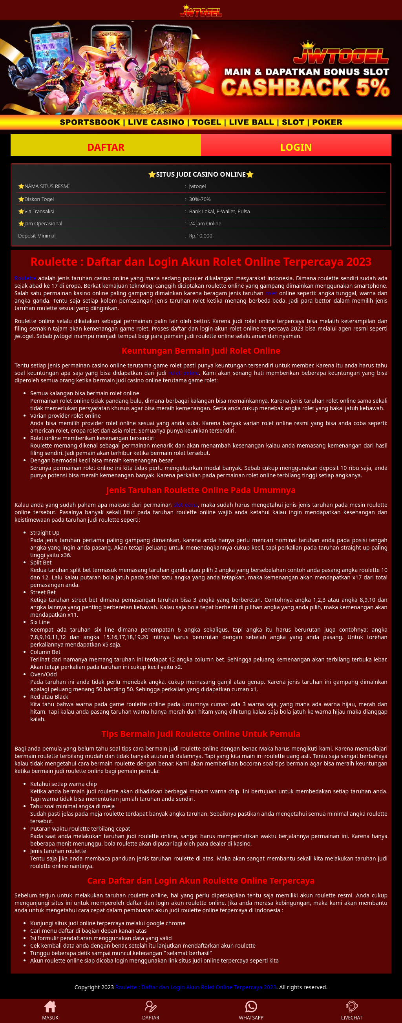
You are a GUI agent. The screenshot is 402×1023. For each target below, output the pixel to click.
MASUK (50, 1011)
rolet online (184, 372)
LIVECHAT (351, 1011)
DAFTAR (105, 146)
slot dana (186, 504)
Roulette (25, 278)
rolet (271, 293)
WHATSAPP (251, 1011)
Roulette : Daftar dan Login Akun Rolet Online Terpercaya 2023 (195, 987)
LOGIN (296, 146)
